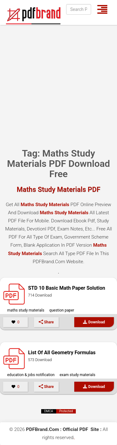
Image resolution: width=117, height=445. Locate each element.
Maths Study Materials (25, 310)
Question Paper (61, 310)
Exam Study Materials (77, 375)
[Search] (78, 9)
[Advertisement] (58, 86)
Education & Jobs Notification (31, 375)
